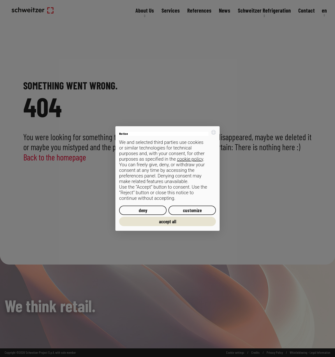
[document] (167, 165)
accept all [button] (167, 221)
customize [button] (192, 210)
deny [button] (143, 210)
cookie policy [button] (190, 159)
